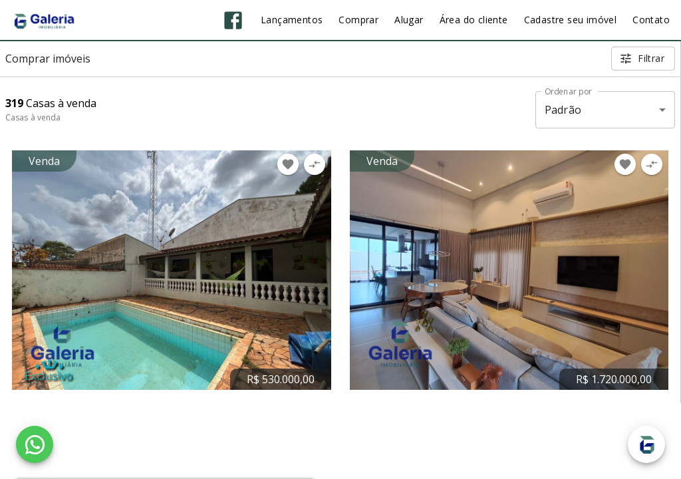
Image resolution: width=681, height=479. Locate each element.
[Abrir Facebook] (233, 20)
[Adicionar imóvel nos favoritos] (288, 164)
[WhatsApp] (34, 444)
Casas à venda (33, 117)
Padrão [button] (563, 109)
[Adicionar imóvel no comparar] (314, 164)
